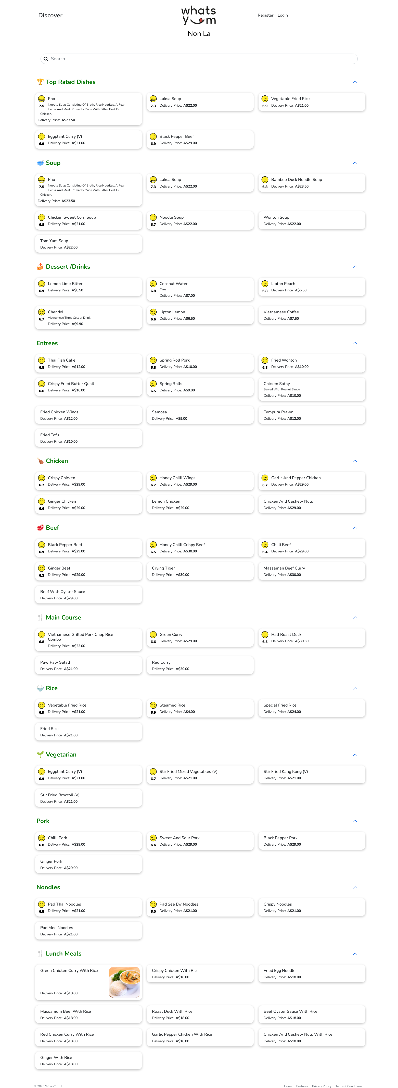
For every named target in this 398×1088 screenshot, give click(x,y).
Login (283, 15)
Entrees (47, 343)
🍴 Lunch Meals (59, 953)
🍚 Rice (47, 688)
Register (266, 15)
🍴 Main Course (58, 617)
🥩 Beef (47, 528)
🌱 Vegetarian (56, 754)
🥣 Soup (48, 163)
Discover (50, 15)
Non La (199, 34)
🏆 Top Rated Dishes (66, 82)
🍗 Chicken (52, 461)
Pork (42, 821)
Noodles (48, 887)
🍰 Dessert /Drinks (63, 267)
